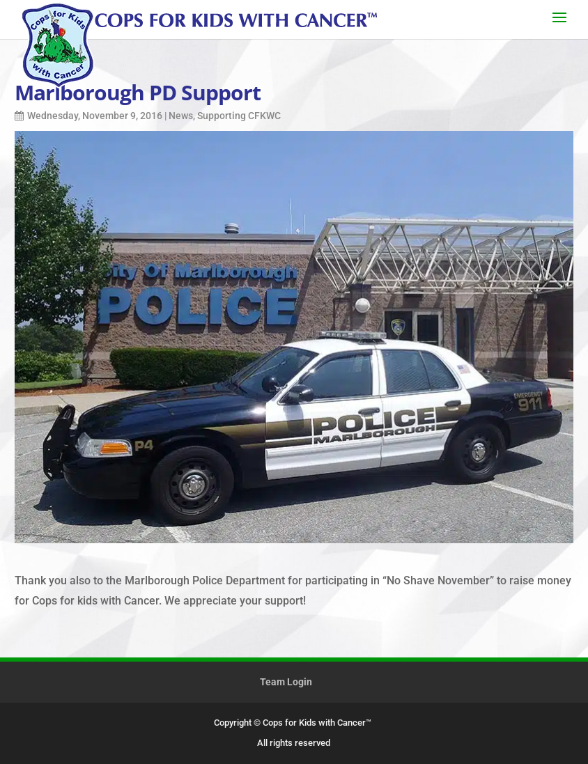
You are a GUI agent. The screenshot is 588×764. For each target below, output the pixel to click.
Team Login (286, 681)
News (181, 115)
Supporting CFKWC (239, 115)
